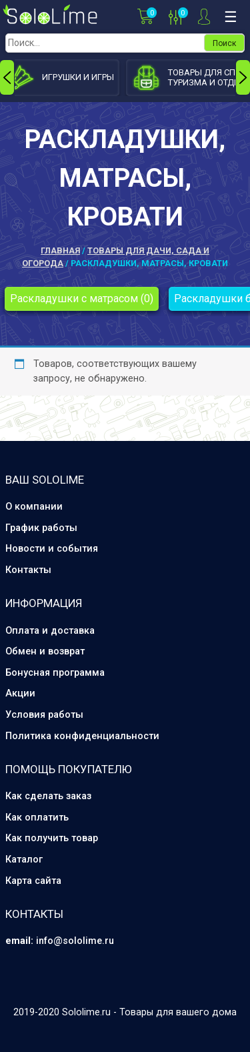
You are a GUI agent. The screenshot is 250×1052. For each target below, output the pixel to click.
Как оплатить (37, 817)
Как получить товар (51, 838)
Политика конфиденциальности (82, 736)
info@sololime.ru (75, 941)
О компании (34, 506)
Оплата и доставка (50, 630)
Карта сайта (33, 881)
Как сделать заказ (48, 796)
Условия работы (44, 714)
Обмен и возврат (45, 651)
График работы (41, 528)
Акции (20, 693)
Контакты (28, 570)
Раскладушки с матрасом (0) (81, 298)
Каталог (24, 859)
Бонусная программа (55, 672)
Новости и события (51, 548)
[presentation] (7, 77)
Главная (60, 250)
